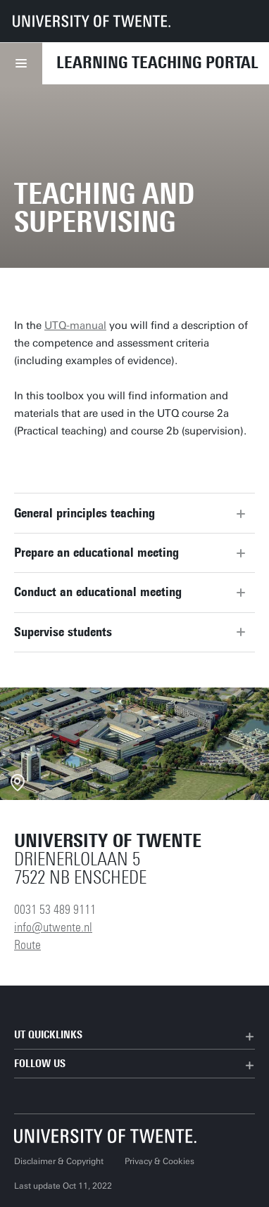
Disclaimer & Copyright (59, 1161)
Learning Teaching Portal (157, 62)
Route (27, 945)
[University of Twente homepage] (91, 21)
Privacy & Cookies (159, 1161)
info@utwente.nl (53, 927)
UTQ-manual (75, 325)
